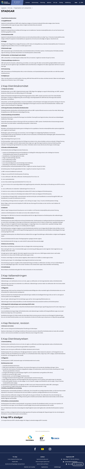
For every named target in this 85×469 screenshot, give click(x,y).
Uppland (3, 8)
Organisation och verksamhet (22, 8)
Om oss (55, 2)
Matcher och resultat (29, 467)
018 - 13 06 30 (71, 464)
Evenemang (35, 2)
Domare (27, 2)
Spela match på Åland (42, 464)
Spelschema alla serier (42, 459)
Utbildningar (57, 467)
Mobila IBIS (15, 461)
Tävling (61, 2)
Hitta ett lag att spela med (42, 461)
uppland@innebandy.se (71, 461)
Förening (42, 2)
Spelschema (44, 467)
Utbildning (68, 2)
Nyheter (49, 2)
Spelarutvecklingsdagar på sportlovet (15, 464)
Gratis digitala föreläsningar (15, 459)
